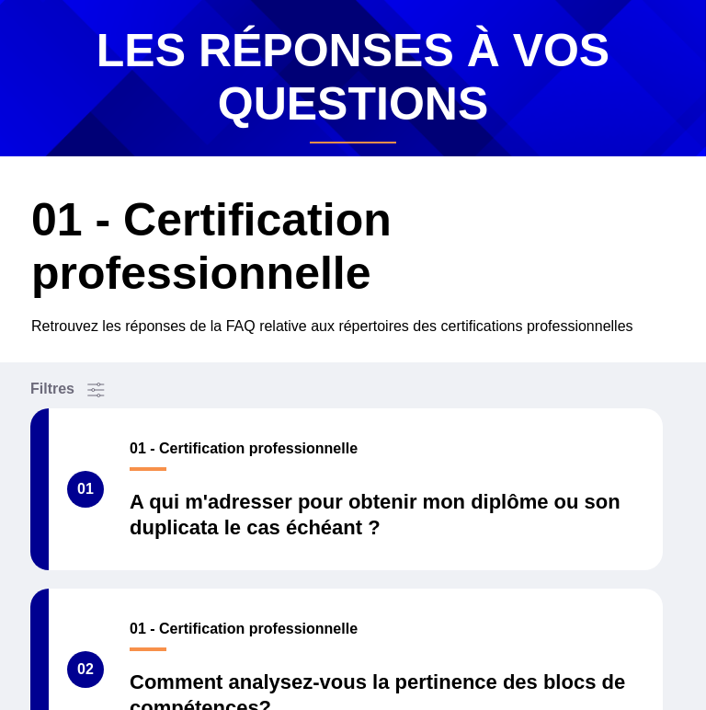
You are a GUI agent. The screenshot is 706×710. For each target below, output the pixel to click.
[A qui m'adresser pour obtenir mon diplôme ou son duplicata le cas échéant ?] (346, 489)
